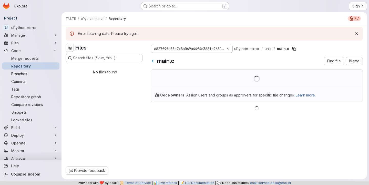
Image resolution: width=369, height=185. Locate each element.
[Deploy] (30, 135)
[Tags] (30, 89)
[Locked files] (30, 119)
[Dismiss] (357, 34)
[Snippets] (30, 112)
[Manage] (30, 35)
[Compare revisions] (30, 104)
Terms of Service (138, 183)
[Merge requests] (30, 58)
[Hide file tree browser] (70, 48)
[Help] (30, 166)
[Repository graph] (30, 96)
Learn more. (306, 95)
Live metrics (168, 183)
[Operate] (30, 143)
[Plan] (30, 42)
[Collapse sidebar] (30, 174)
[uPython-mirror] (30, 27)
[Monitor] (30, 150)
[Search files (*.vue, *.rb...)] (104, 58)
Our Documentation (199, 183)
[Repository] (30, 66)
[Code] (30, 50)
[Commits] (30, 81)
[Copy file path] (294, 49)
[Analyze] (30, 158)
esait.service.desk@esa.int (270, 183)
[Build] (30, 127)
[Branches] (30, 73)
